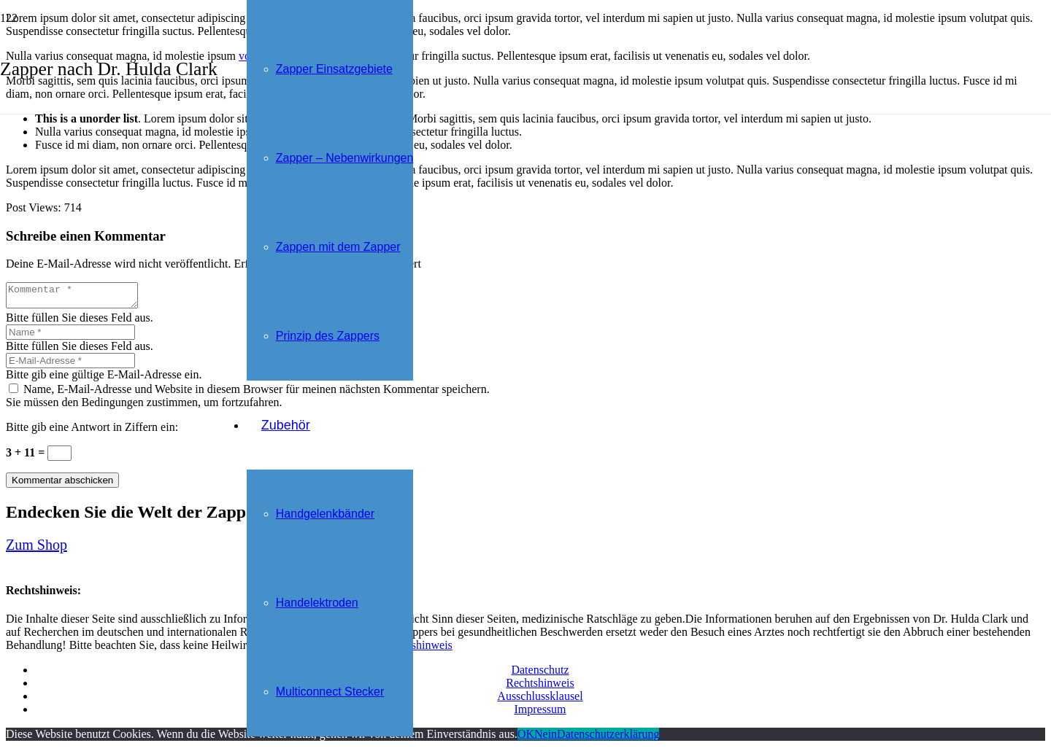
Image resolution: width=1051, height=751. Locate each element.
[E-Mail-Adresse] (70, 365)
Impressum (540, 713)
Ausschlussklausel (539, 700)
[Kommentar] (79, 297)
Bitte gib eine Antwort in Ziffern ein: (92, 431)
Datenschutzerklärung (608, 738)
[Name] (70, 336)
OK (525, 738)
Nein (545, 738)
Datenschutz (540, 674)
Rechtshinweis (419, 649)
